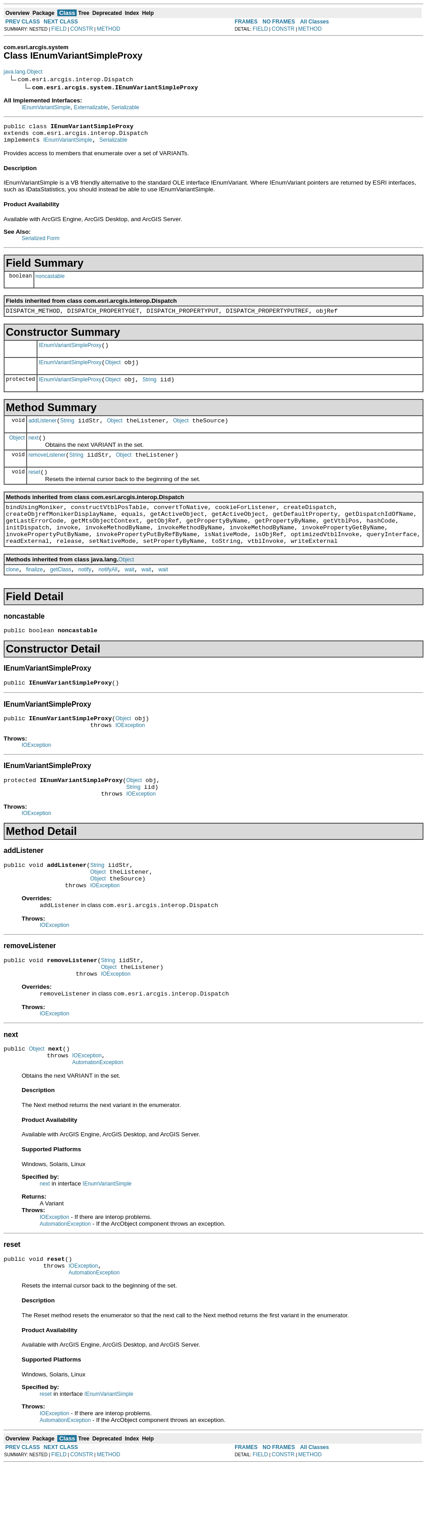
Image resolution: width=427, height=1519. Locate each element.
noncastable (50, 280)
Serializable (125, 107)
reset (34, 487)
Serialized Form (41, 242)
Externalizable (91, 107)
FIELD (59, 29)
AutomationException (97, 1111)
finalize (34, 594)
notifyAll (107, 594)
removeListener (47, 468)
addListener (42, 431)
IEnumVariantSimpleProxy (70, 352)
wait (129, 594)
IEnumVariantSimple (46, 107)
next (33, 450)
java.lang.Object (23, 72)
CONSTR (81, 29)
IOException (130, 755)
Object (113, 370)
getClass (60, 594)
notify (85, 594)
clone (12, 594)
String (149, 389)
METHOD (108, 29)
